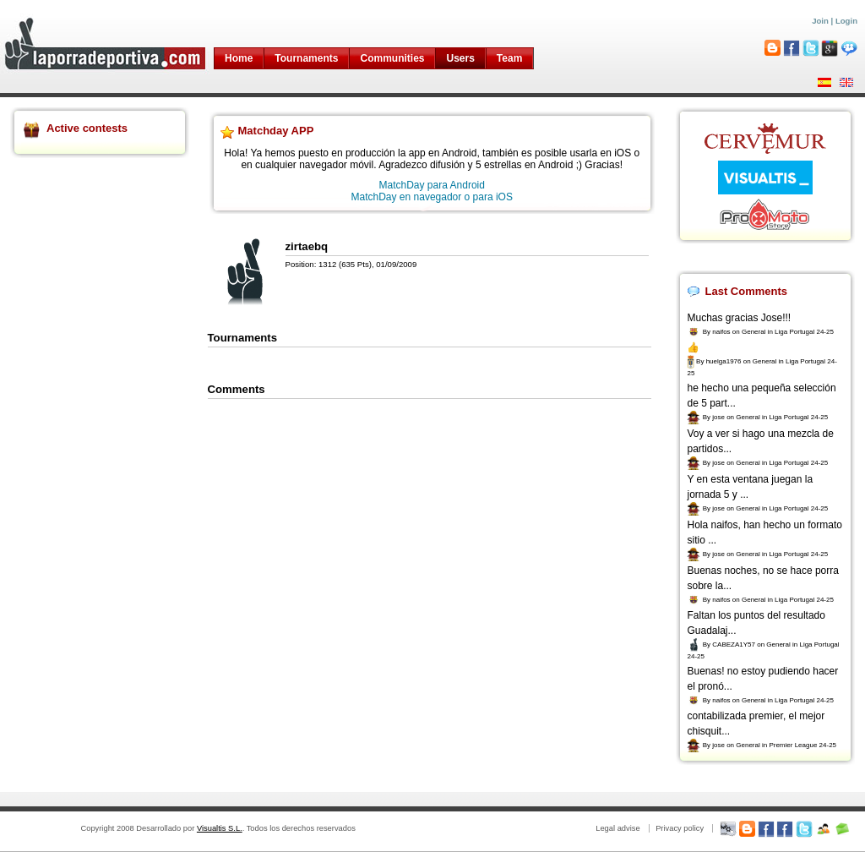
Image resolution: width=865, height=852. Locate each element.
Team (509, 58)
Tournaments (306, 58)
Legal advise (617, 828)
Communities (392, 58)
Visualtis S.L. (219, 828)
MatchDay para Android (432, 185)
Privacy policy (680, 828)
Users (460, 58)
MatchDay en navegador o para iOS (432, 197)
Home (239, 58)
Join (820, 20)
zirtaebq (307, 246)
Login (846, 20)
